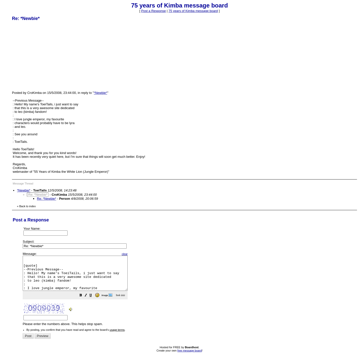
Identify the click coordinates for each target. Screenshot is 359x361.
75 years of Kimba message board (193, 11)
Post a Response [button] (153, 11)
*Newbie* (100, 93)
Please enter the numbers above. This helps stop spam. (188, 292)
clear (137, 253)
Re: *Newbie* (46, 198)
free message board (189, 357)
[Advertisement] (49, 55)
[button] (93, 303)
